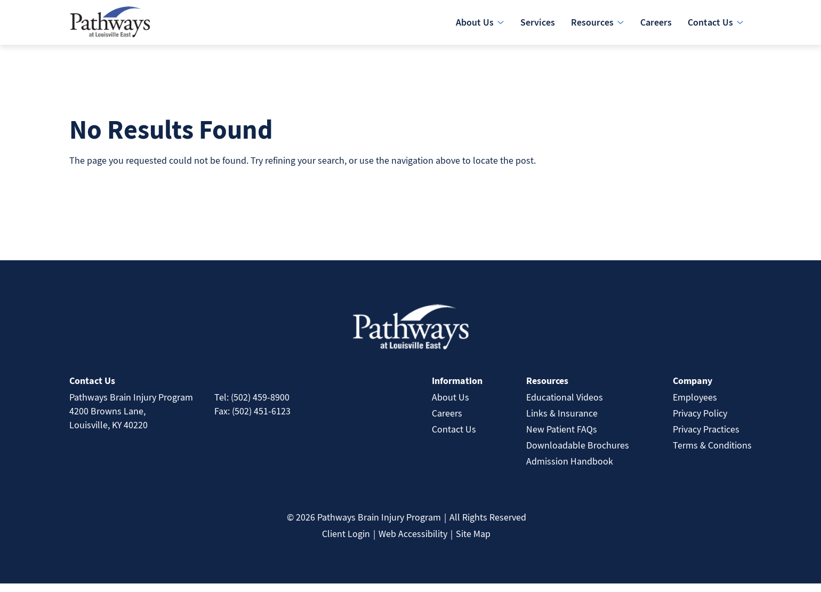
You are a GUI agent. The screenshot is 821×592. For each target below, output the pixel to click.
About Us (450, 405)
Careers (447, 421)
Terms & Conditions (712, 453)
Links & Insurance (562, 421)
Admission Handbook (569, 469)
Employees (695, 405)
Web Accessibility (413, 542)
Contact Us (454, 437)
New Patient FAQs (561, 437)
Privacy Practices (706, 437)
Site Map (473, 542)
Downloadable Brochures (577, 453)
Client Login (346, 542)
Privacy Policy (700, 421)
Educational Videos (564, 405)
